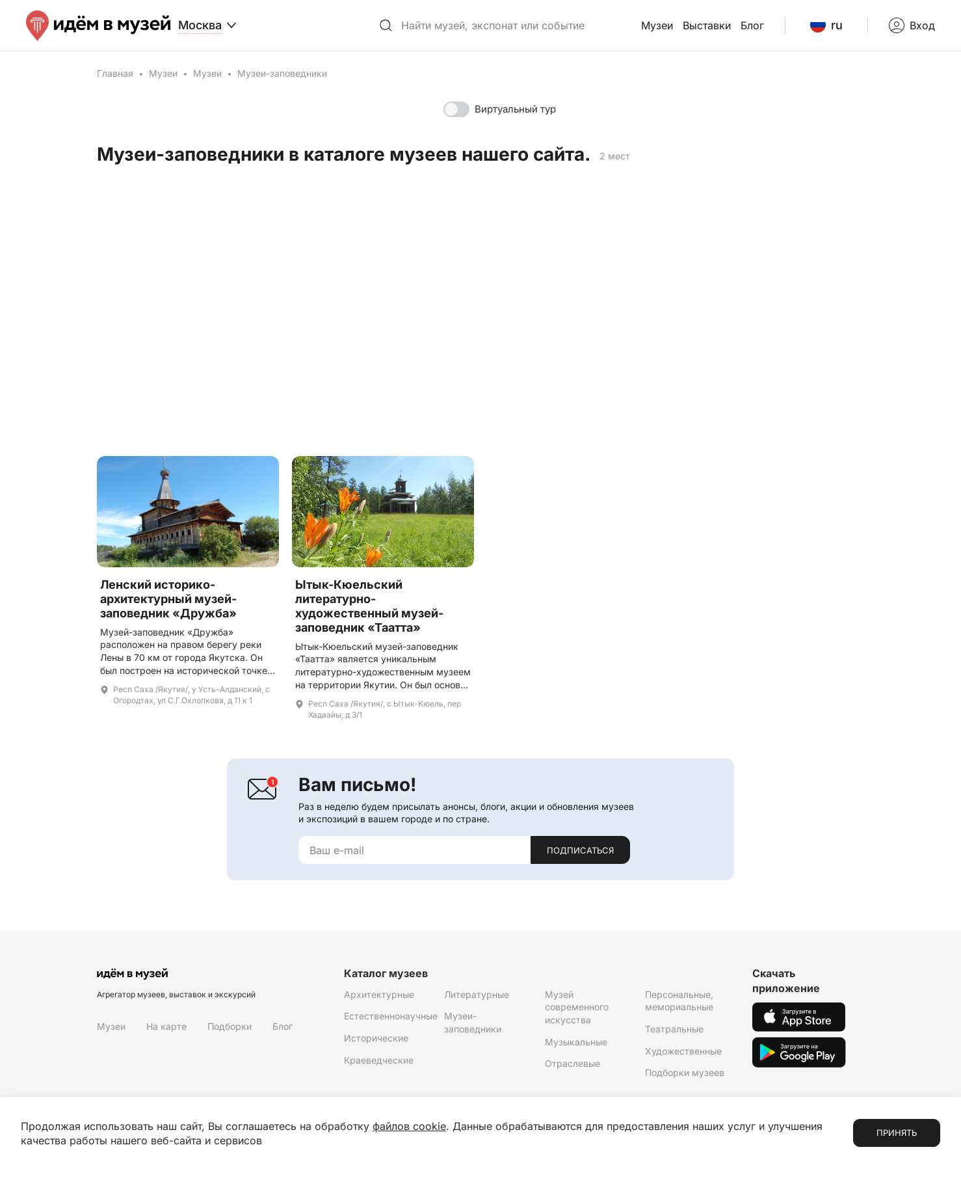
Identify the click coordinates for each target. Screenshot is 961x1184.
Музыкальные (576, 1041)
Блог (752, 25)
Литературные (476, 994)
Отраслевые (572, 1063)
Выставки (707, 25)
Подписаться (580, 850)
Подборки (229, 1026)
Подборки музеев (684, 1072)
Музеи (657, 25)
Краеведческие (379, 1060)
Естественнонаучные (391, 1015)
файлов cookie (409, 1126)
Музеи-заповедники (472, 1022)
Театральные (674, 1028)
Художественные (683, 1050)
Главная (115, 73)
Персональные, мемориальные (679, 1001)
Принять (896, 1132)
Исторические (376, 1037)
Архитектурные (379, 994)
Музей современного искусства (577, 1007)
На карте (166, 1026)
